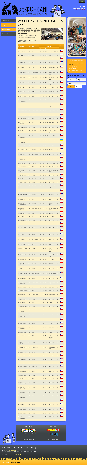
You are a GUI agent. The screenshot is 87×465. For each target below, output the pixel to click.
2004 (22, 30)
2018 (19, 33)
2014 (28, 31)
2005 (25, 30)
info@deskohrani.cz (11, 450)
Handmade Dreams (15, 462)
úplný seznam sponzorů (53, 439)
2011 (22, 31)
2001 (34, 28)
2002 (37, 28)
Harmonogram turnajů (7, 29)
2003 (19, 30)
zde (35, 35)
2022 (25, 33)
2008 (35, 30)
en (82, 1)
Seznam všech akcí (7, 34)
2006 (28, 30)
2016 (35, 31)
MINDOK (16, 455)
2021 (22, 33)
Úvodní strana (5, 20)
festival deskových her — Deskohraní (25, 8)
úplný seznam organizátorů (28, 439)
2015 (32, 31)
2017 (38, 31)
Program (4, 25)
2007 (32, 30)
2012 (25, 31)
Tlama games (23, 455)
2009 (38, 30)
